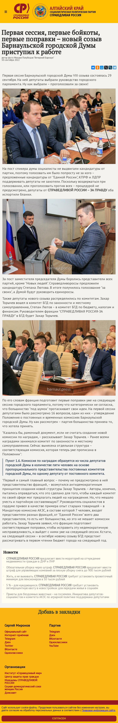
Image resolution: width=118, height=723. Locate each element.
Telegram (10, 638)
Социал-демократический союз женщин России (23, 688)
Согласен (59, 718)
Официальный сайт (16, 631)
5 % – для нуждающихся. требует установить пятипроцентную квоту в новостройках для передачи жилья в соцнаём (50, 587)
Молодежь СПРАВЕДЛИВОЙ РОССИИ (21, 681)
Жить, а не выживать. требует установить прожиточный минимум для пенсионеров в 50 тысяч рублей (57, 578)
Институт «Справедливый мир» (23, 673)
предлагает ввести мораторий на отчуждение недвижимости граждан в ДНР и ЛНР (51, 560)
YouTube (54, 645)
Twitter (9, 645)
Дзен (7, 642)
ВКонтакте (11, 649)
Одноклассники (14, 652)
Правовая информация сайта (98, 710)
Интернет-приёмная (16, 635)
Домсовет (10, 692)
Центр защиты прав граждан (22, 676)
